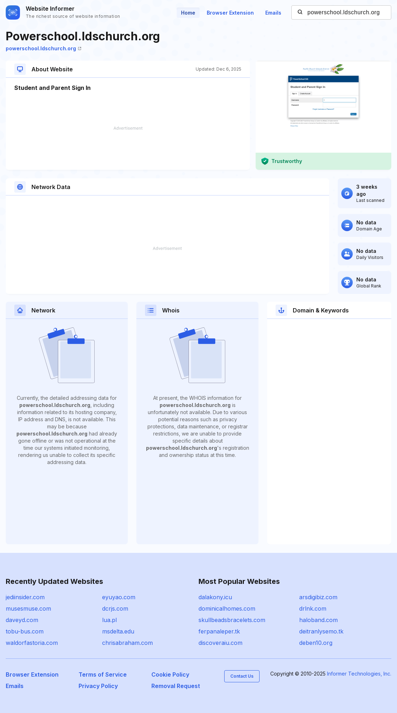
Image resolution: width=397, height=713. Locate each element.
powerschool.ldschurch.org (43, 48)
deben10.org (315, 642)
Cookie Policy (170, 674)
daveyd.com (22, 619)
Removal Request (175, 685)
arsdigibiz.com (318, 597)
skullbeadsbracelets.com (231, 619)
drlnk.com (312, 608)
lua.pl (109, 619)
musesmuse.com (28, 608)
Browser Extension (230, 13)
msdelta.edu (118, 631)
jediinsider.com (25, 597)
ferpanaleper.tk (219, 631)
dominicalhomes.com (226, 608)
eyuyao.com (118, 597)
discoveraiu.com (220, 642)
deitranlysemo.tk (321, 631)
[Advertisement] (127, 148)
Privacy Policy (98, 685)
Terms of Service (103, 674)
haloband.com (318, 619)
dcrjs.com (115, 608)
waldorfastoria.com (32, 642)
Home (188, 13)
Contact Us (241, 676)
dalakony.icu (215, 597)
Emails (273, 13)
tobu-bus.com (25, 631)
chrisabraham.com (127, 642)
